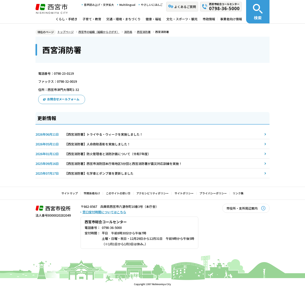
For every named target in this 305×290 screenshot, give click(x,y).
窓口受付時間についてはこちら (104, 212)
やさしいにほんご (152, 5)
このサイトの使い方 (118, 193)
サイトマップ (69, 193)
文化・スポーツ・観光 (182, 19)
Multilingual (127, 5)
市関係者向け (92, 193)
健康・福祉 (153, 19)
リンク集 (238, 193)
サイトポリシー (184, 193)
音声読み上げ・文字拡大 (99, 5)
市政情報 (209, 19)
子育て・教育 (91, 19)
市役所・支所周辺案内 (242, 208)
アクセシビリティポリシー (152, 193)
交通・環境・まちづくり (123, 19)
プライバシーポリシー (213, 193)
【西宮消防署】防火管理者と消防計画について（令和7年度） (108, 153)
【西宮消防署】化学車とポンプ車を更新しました (99, 173)
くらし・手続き (66, 19)
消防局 (128, 32)
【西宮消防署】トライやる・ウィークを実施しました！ (104, 134)
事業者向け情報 (231, 19)
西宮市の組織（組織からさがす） (98, 32)
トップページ (65, 32)
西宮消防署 (144, 32)
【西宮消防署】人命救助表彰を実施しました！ (97, 144)
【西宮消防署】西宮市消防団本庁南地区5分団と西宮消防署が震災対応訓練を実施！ (123, 163)
